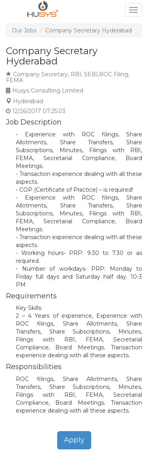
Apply (74, 440)
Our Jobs (24, 30)
